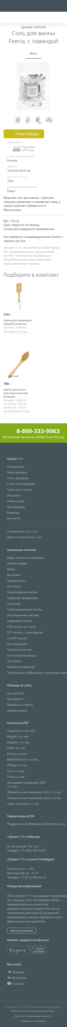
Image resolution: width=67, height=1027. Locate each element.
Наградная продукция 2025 (26, 784)
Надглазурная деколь (22, 592)
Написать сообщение (33, 1021)
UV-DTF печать (17, 638)
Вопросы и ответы (20, 705)
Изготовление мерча (22, 655)
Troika (16, 777)
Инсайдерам (16, 507)
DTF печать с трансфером (25, 632)
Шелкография (17, 564)
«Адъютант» (21, 731)
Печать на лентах (19, 650)
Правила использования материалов (32, 1010)
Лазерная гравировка (22, 598)
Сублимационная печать (24, 609)
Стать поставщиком (21, 484)
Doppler (18, 742)
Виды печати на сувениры (25, 558)
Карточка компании (21, 930)
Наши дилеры (17, 472)
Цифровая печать (19, 621)
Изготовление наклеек (23, 615)
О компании (15, 467)
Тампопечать (16, 581)
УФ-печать (14, 586)
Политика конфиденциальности (32, 1016)
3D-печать (14, 661)
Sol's (15, 771)
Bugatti (17, 736)
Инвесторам (15, 501)
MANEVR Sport (22, 759)
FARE (16, 748)
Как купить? (15, 693)
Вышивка (13, 575)
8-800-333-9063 (33, 431)
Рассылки (14, 495)
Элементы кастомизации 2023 (34, 792)
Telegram (16, 972)
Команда (13, 513)
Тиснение (14, 604)
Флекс (11, 569)
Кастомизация (17, 644)
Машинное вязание (21, 667)
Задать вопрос (17, 710)
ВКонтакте (17, 978)
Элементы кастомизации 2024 (34, 798)
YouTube (15, 984)
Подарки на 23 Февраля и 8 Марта (36, 824)
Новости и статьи (19, 490)
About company (24, 537)
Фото (33, 53)
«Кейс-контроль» (23, 804)
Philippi (17, 765)
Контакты (14, 518)
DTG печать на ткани (21, 627)
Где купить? (15, 699)
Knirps (17, 754)
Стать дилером (17, 478)
